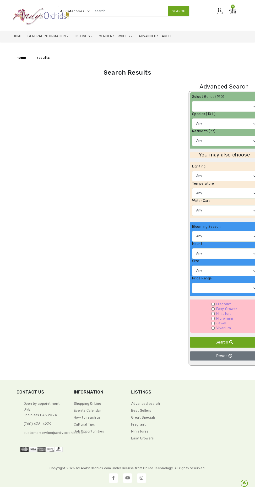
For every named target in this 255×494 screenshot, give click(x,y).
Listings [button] (83, 36)
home (21, 58)
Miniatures (140, 431)
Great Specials (143, 418)
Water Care (201, 201)
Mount (197, 244)
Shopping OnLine (87, 404)
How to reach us (87, 418)
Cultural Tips (84, 424)
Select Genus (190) (208, 97)
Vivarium (223, 328)
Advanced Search (155, 36)
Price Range (202, 278)
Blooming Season (206, 227)
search (178, 11)
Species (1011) (204, 114)
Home (17, 36)
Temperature (203, 184)
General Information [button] (47, 36)
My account (221, 12)
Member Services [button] (115, 36)
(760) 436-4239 (38, 424)
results (43, 58)
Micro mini (224, 318)
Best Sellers (141, 411)
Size (195, 261)
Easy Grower (226, 309)
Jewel (221, 323)
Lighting (199, 166)
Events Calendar (87, 411)
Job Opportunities (89, 431)
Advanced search (145, 404)
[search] (139, 11)
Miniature (224, 314)
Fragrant (223, 304)
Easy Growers (142, 438)
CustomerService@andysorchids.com (55, 433)
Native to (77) (204, 131)
